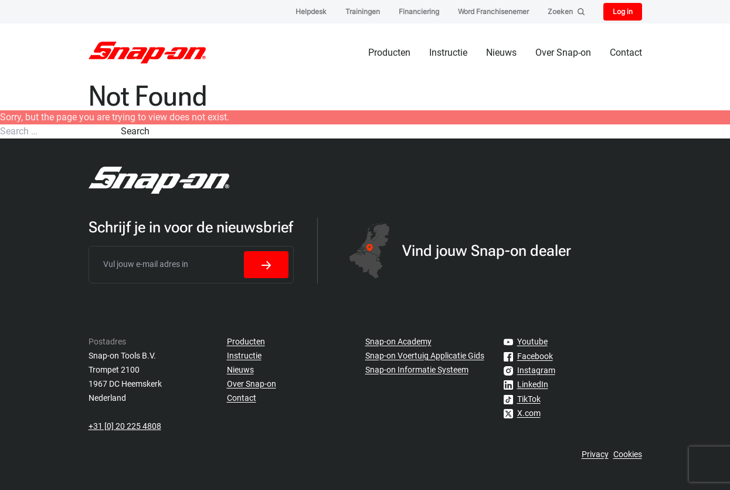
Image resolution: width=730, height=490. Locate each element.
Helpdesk (311, 11)
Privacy (595, 454)
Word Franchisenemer (493, 11)
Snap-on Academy (398, 341)
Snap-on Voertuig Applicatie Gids (424, 355)
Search (135, 131)
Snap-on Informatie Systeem (416, 369)
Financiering (419, 11)
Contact (626, 52)
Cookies (627, 454)
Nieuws (501, 52)
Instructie (448, 52)
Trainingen (362, 11)
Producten (389, 52)
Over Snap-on (563, 52)
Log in (623, 11)
